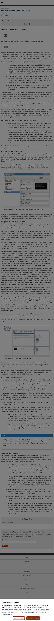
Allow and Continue (33, 618)
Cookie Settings (19, 618)
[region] (27, 610)
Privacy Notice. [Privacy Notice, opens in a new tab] (7, 614)
